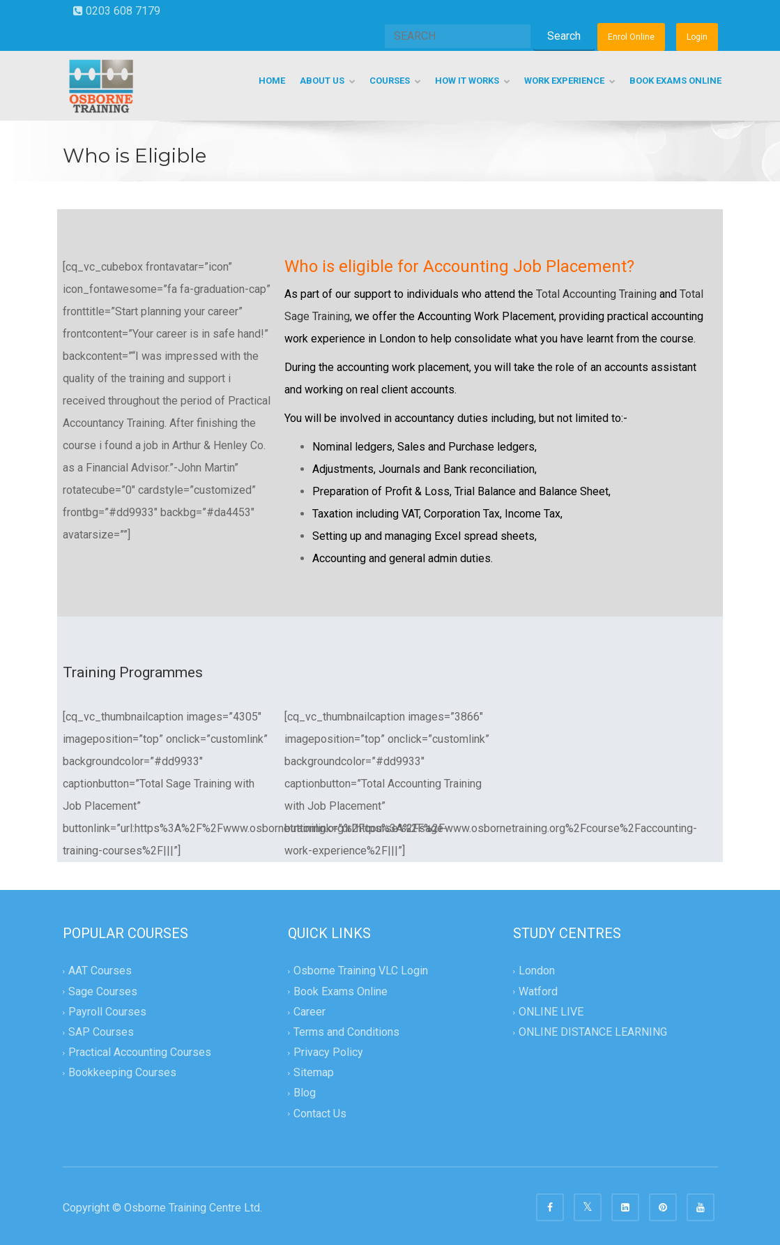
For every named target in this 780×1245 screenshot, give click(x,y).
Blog (304, 1093)
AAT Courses (100, 971)
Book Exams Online (340, 991)
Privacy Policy (328, 1052)
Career (309, 1011)
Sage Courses (102, 991)
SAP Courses (101, 1032)
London (537, 971)
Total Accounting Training (596, 294)
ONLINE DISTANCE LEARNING (593, 1032)
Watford (538, 991)
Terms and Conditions (346, 1032)
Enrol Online (631, 37)
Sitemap (313, 1073)
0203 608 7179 (116, 10)
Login (697, 37)
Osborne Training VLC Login (360, 971)
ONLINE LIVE (551, 1011)
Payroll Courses (107, 1011)
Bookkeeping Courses (122, 1073)
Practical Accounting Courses (139, 1052)
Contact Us (319, 1113)
